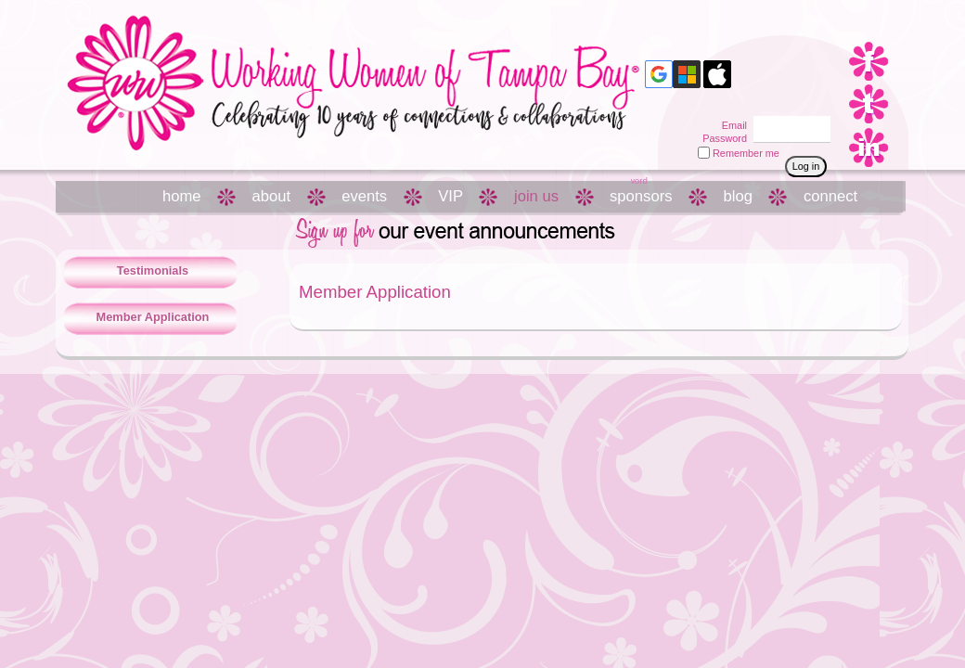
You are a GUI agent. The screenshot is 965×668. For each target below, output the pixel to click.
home (181, 196)
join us (536, 196)
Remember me (746, 153)
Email (731, 125)
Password (721, 138)
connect (830, 196)
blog (738, 196)
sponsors (641, 196)
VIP (450, 196)
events (364, 196)
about (271, 196)
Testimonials (152, 270)
